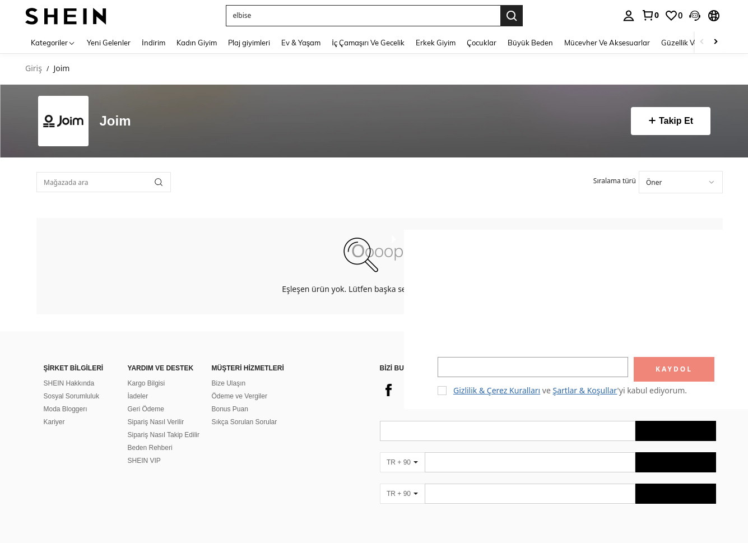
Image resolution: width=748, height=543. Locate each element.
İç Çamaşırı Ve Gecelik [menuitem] (368, 42)
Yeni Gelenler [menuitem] (109, 42)
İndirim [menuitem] (153, 42)
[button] (363, 15)
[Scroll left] (702, 42)
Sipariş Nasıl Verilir (156, 408)
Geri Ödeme (146, 396)
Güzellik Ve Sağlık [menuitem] (690, 42)
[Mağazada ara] (103, 182)
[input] (533, 367)
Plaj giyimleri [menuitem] (249, 42)
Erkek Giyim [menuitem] (436, 42)
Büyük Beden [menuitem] (530, 42)
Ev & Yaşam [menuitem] (301, 42)
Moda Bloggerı (65, 396)
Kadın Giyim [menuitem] (196, 42)
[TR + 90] (402, 449)
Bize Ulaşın (229, 370)
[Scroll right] (715, 42)
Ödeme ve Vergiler (239, 383)
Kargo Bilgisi (146, 370)
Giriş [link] (33, 68)
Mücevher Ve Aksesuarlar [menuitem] (607, 42)
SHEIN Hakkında (69, 370)
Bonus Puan (230, 396)
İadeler (138, 383)
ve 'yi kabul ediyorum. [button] (570, 390)
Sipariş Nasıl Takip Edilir (164, 421)
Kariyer (54, 408)
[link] (650, 15)
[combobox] (681, 182)
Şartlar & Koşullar (585, 390)
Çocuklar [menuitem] (481, 42)
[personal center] (628, 15)
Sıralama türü (614, 180)
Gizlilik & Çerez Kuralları (496, 390)
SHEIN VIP (144, 447)
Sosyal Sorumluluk (71, 383)
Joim (115, 121)
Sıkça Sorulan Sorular (244, 408)
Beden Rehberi (150, 434)
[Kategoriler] (53, 42)
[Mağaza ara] (159, 182)
